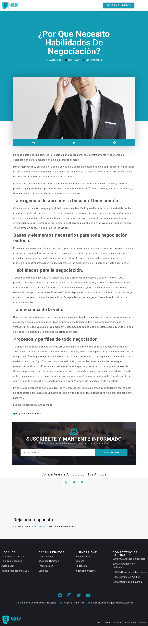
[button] (96, 5)
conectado (42, 526)
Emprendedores (34, 413)
